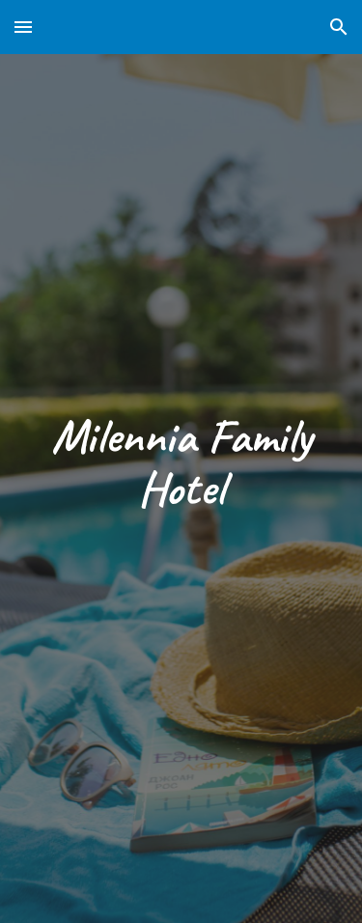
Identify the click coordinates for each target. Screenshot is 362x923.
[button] (23, 26)
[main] (181, 462)
